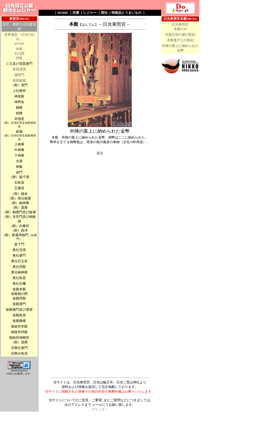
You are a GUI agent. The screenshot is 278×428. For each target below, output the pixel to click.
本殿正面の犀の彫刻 (180, 34)
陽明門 (19, 75)
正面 (9, 64)
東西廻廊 (19, 80)
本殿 (19, 49)
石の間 (19, 53)
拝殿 (19, 58)
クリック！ (100, 409)
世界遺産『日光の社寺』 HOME (19, 39)
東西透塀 (19, 69)
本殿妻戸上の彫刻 (180, 40)
